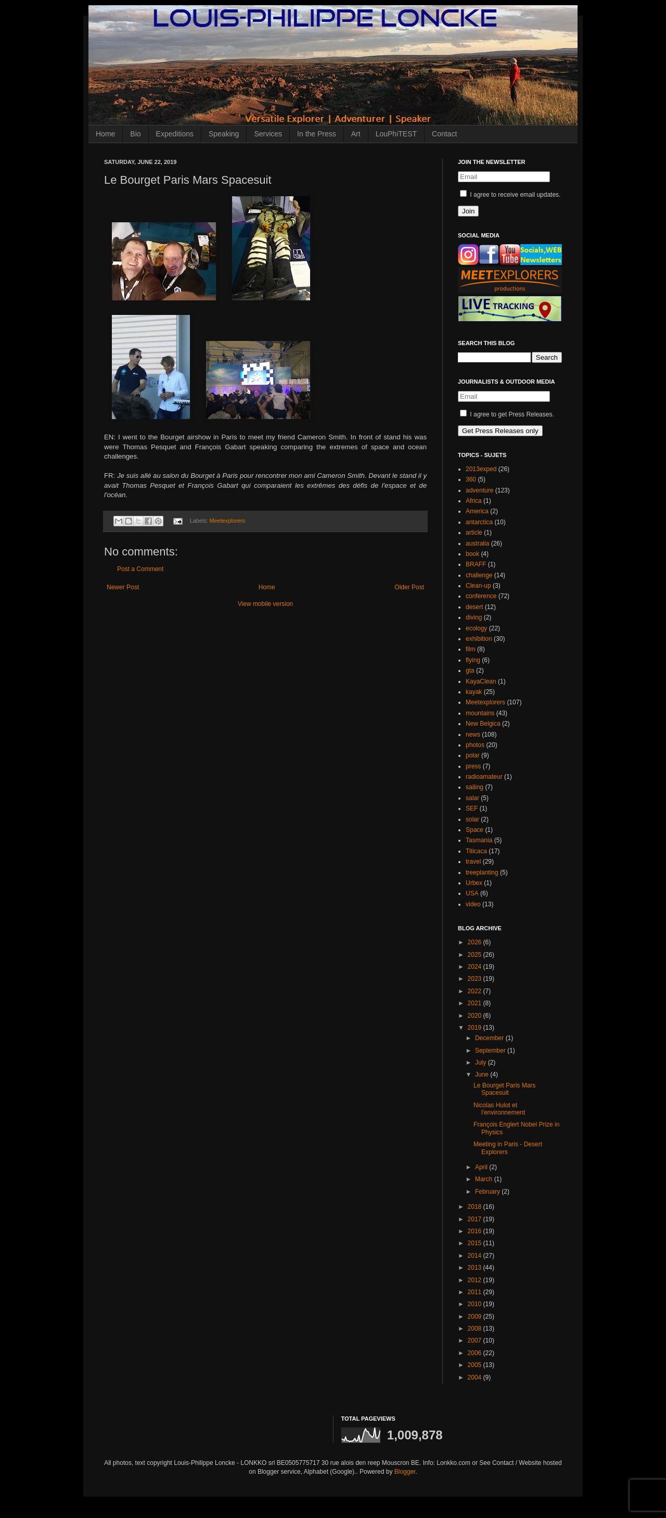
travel (473, 861)
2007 (475, 1340)
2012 (475, 1280)
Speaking (224, 134)
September (491, 1050)
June (482, 1074)
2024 (475, 966)
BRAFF (476, 564)
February (488, 1191)
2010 (475, 1304)
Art (356, 134)
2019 (475, 1027)
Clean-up (478, 585)
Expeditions (175, 134)
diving (474, 617)
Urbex (474, 883)
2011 (475, 1292)
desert (474, 607)
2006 (475, 1353)
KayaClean (481, 681)
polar (473, 755)
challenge (479, 575)
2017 (475, 1219)
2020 (475, 1015)
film (471, 649)
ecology (476, 628)
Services (268, 134)
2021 (475, 1003)
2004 (475, 1377)
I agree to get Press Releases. (507, 414)
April (482, 1167)
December (490, 1038)
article (474, 532)
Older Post (409, 587)
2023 (475, 978)
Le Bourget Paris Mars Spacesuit (504, 1089)
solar (472, 819)
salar (472, 798)
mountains (480, 713)
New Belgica (483, 723)
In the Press (316, 134)
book (472, 554)
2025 (475, 954)
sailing (474, 787)
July (481, 1062)
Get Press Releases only (500, 431)
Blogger (405, 1471)
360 (471, 479)
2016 (475, 1231)
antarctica (479, 522)
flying (473, 660)
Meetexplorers (227, 520)
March (484, 1179)
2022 (475, 991)
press (473, 766)
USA (472, 893)
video (473, 904)
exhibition (479, 638)
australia (477, 543)
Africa (474, 500)
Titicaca (476, 851)
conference (481, 596)
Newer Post (123, 587)
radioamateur (484, 776)
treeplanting (482, 872)
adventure (479, 490)
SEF (472, 808)
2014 (475, 1255)
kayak (474, 691)
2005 (475, 1365)
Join (468, 211)
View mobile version (265, 604)
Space (474, 829)
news (473, 734)
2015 (475, 1243)
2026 (475, 942)
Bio (135, 134)
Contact (444, 134)
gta (470, 670)
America (477, 511)
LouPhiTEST (396, 134)
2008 (475, 1328)
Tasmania (479, 840)
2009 (475, 1316)
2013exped (481, 469)
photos (475, 745)
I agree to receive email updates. (510, 194)
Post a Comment (140, 569)
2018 (475, 1206)
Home (105, 134)
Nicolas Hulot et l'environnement (499, 1109)
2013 (475, 1267)
